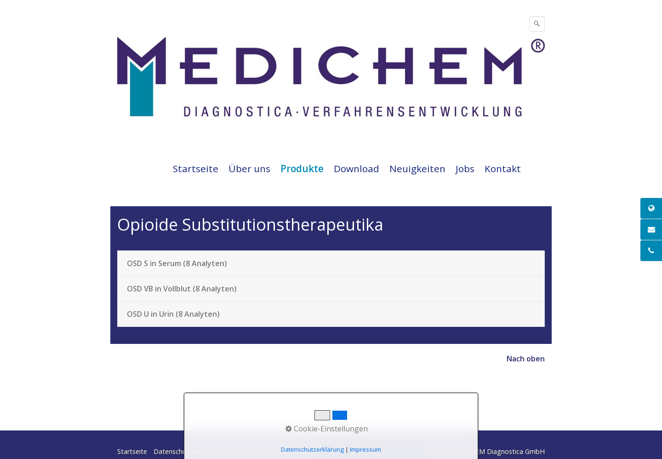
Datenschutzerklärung (187, 451)
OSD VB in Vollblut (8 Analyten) (182, 289)
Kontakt (503, 168)
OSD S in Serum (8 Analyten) (177, 263)
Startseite (195, 168)
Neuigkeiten (417, 168)
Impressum (244, 451)
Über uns (249, 168)
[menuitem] (196, 168)
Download (356, 168)
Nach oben (526, 359)
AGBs (305, 451)
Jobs (465, 168)
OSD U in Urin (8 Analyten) (173, 314)
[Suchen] (537, 24)
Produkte (302, 168)
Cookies (279, 451)
